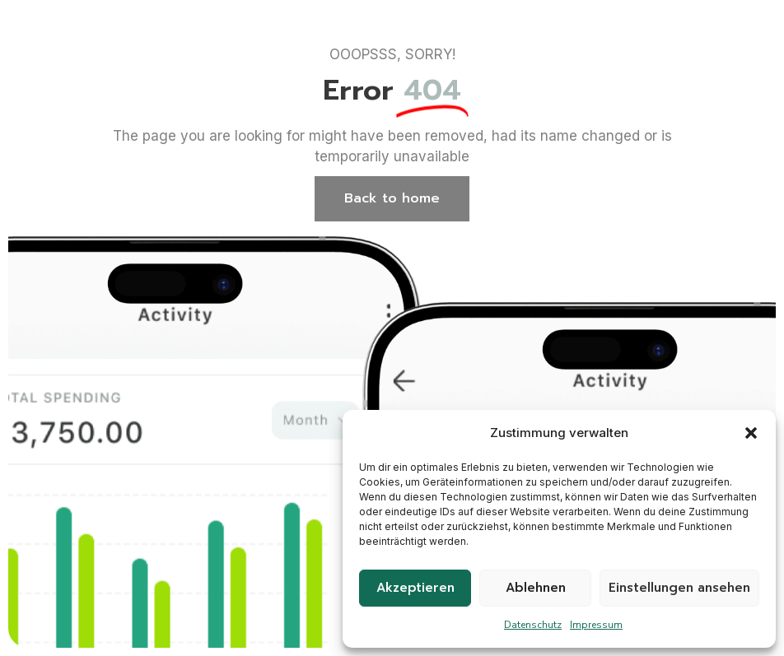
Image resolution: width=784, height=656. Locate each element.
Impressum (596, 624)
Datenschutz (533, 624)
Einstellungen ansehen (679, 588)
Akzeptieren (415, 588)
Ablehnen (536, 588)
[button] (751, 433)
